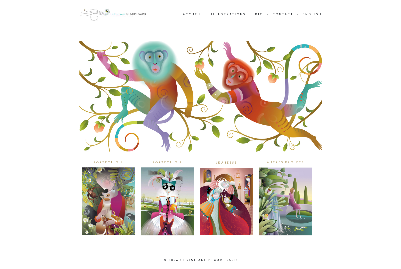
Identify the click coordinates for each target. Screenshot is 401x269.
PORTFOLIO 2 (167, 162)
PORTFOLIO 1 (108, 162)
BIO (259, 14)
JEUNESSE (226, 162)
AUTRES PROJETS (285, 162)
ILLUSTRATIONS (228, 14)
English (312, 14)
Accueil (192, 14)
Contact (283, 14)
